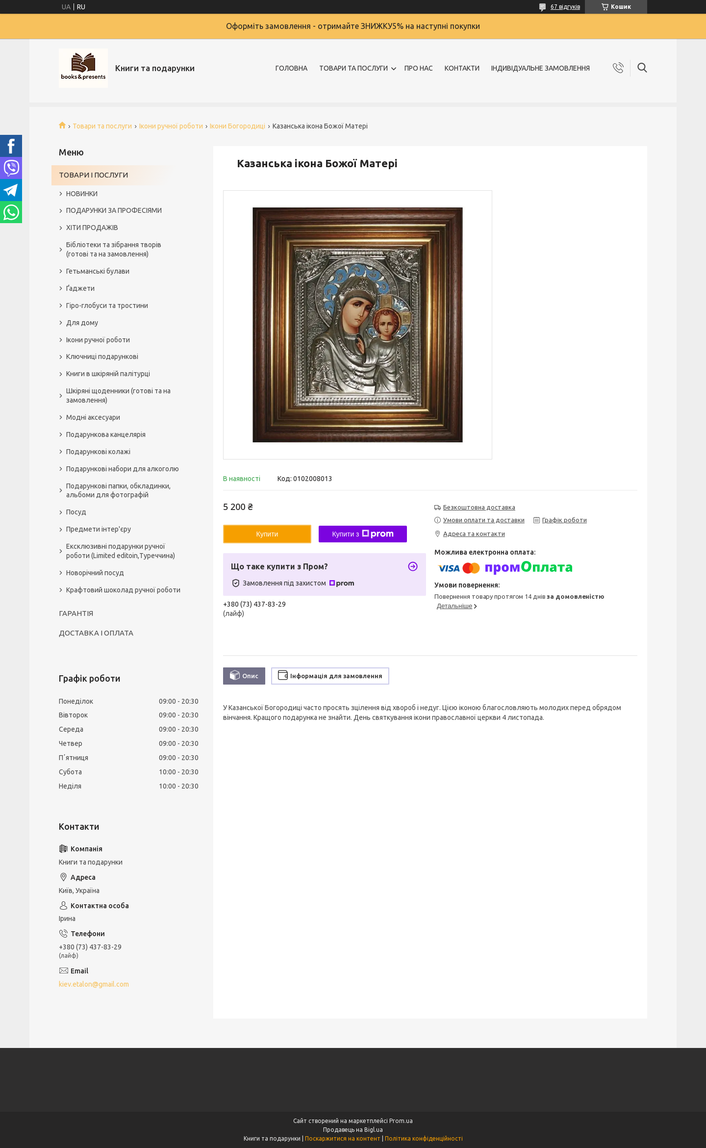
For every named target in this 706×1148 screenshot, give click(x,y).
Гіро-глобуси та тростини (107, 305)
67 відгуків (565, 6)
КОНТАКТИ (462, 68)
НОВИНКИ (82, 194)
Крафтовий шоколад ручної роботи (123, 590)
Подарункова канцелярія (106, 434)
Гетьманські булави (97, 271)
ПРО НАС (418, 68)
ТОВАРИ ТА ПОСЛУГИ (353, 68)
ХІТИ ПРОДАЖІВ (92, 227)
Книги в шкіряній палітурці (108, 374)
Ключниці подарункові (102, 356)
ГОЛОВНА (291, 68)
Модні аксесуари (93, 417)
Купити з (362, 534)
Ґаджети (80, 288)
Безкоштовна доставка (479, 507)
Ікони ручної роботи (171, 126)
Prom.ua (401, 1121)
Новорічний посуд (95, 573)
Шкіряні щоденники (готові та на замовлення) (118, 395)
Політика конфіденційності (424, 1138)
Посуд (76, 512)
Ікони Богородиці (237, 126)
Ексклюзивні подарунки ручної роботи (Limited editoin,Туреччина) (120, 551)
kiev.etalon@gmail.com (94, 984)
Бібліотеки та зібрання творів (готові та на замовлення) (113, 249)
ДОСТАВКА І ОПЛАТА (96, 633)
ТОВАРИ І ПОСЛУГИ (93, 175)
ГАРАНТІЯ (76, 613)
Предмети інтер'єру (98, 529)
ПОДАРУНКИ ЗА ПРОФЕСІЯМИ (114, 210)
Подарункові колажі (98, 452)
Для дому (82, 323)
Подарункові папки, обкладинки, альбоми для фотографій (118, 490)
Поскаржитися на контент (342, 1138)
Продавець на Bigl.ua (353, 1129)
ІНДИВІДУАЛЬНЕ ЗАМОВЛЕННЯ (540, 68)
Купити (267, 534)
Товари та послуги (102, 126)
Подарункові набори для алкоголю (122, 469)
